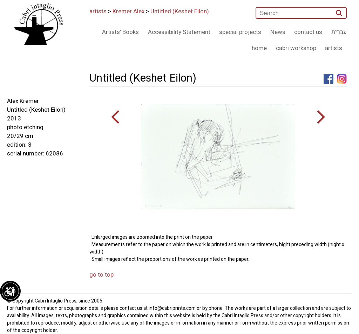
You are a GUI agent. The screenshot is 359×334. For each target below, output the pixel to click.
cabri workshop (296, 48)
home (259, 48)
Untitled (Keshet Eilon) (179, 11)
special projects (240, 32)
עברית (339, 32)
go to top (101, 274)
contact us (308, 32)
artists (98, 11)
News (277, 32)
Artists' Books (120, 32)
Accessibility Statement (179, 32)
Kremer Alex (128, 11)
